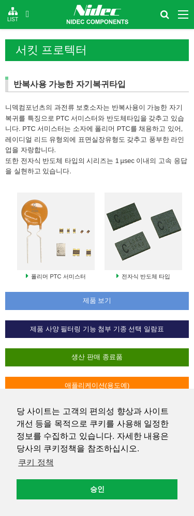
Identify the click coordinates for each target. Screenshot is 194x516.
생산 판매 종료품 (96, 357)
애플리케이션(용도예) (97, 385)
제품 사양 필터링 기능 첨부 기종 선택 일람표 (97, 329)
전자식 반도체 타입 (146, 276)
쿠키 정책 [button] (35, 462)
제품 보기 (97, 300)
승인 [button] (97, 489)
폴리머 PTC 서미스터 (58, 276)
